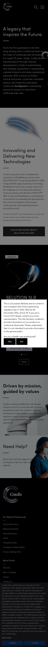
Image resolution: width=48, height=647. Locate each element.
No (21, 341)
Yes (10, 341)
